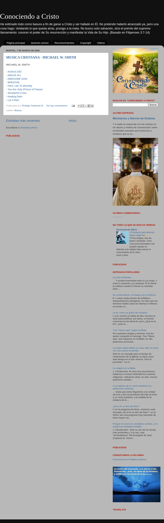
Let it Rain (13, 100)
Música (18, 110)
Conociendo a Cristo (29, 16)
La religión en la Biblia (124, 368)
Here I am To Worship (20, 85)
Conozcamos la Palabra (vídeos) (129, 459)
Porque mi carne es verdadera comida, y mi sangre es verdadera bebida (135, 425)
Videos (101, 42)
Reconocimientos (64, 42)
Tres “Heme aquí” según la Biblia (129, 330)
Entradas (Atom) (29, 127)
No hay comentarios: (57, 105)
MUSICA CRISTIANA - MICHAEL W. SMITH (41, 57)
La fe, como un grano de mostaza (130, 312)
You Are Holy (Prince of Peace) (25, 89)
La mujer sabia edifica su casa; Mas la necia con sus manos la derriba (135, 349)
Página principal (16, 42)
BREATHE (13, 82)
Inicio (72, 120)
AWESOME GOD (17, 78)
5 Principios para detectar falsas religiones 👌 (141, 233)
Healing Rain (15, 96)
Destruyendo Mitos (126, 229)
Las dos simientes (122, 277)
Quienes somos (40, 42)
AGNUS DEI (15, 71)
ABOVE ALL (14, 75)
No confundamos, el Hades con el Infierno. (134, 295)
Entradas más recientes (23, 120)
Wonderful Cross (17, 93)
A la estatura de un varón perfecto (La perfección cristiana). (132, 387)
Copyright (85, 42)
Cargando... (119, 217)
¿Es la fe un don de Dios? (126, 406)
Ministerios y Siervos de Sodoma (134, 118)
